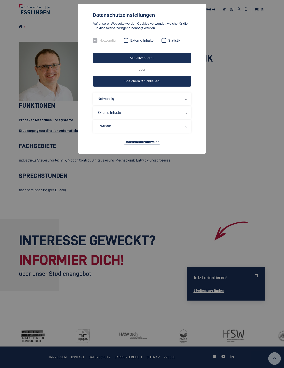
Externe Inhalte (142, 40)
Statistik (174, 40)
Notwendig (107, 40)
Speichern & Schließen (142, 81)
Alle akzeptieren (142, 58)
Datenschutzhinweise (141, 142)
